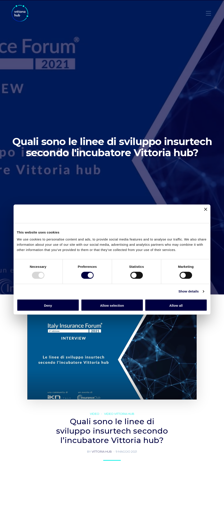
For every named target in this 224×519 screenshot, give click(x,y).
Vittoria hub (102, 451)
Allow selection (112, 305)
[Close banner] (205, 214)
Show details (188, 291)
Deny (48, 305)
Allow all (176, 305)
